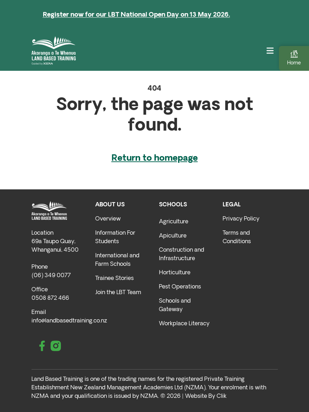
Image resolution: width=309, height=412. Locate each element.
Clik (222, 396)
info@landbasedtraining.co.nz (69, 321)
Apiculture (173, 236)
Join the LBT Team (118, 293)
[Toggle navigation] (270, 50)
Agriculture (173, 222)
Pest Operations (180, 287)
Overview (108, 219)
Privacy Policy (241, 219)
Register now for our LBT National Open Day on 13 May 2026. (136, 15)
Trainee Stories (114, 278)
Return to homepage (154, 158)
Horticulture (174, 273)
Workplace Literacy (184, 324)
